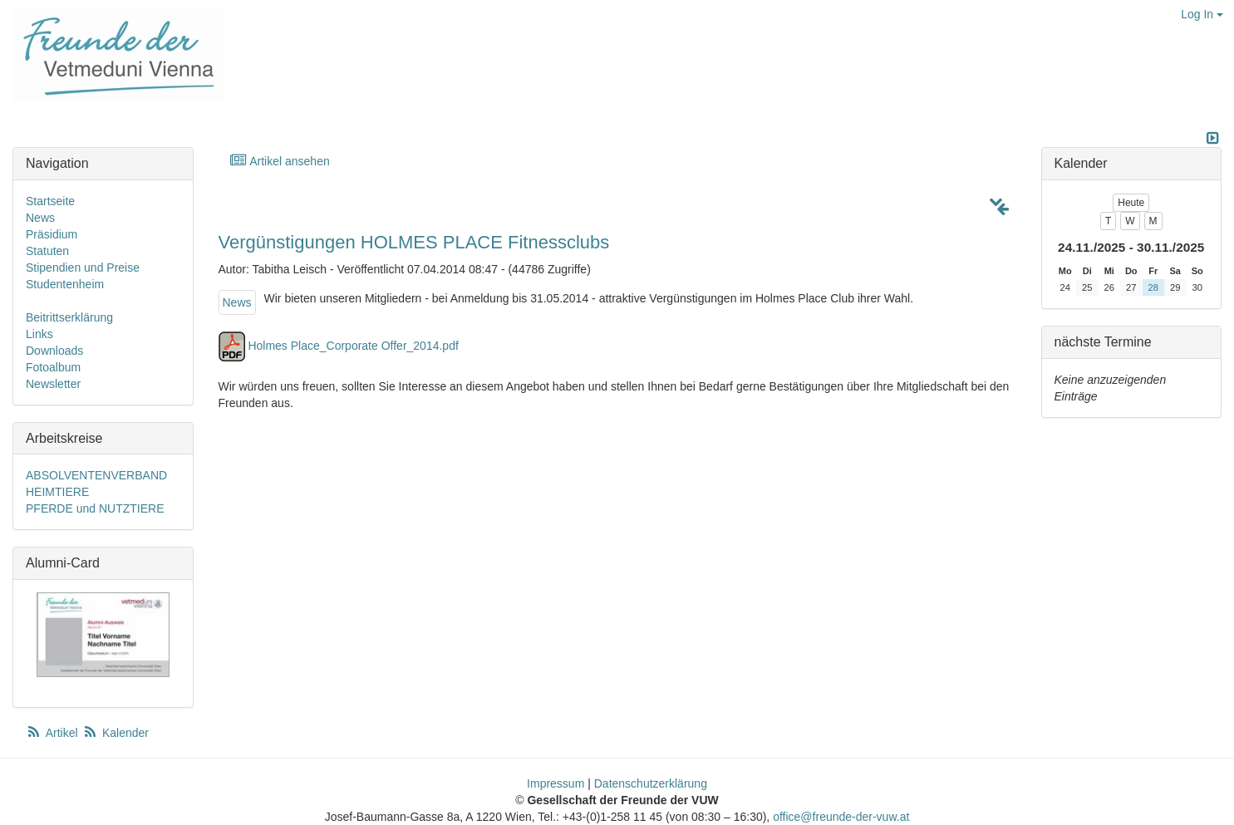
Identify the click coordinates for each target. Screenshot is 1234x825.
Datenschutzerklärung (650, 783)
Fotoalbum (53, 367)
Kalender (115, 732)
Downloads (54, 350)
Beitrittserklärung (69, 317)
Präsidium (51, 234)
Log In (1202, 14)
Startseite (50, 201)
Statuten (47, 251)
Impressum (555, 783)
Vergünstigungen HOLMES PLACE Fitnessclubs (414, 242)
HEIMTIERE (57, 491)
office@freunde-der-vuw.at (841, 816)
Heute (1131, 203)
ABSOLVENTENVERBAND (96, 475)
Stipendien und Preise (83, 267)
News (237, 302)
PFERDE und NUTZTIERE (95, 508)
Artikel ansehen (279, 161)
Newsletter (53, 383)
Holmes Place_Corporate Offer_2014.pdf (353, 345)
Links (39, 334)
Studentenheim (65, 284)
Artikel (53, 732)
